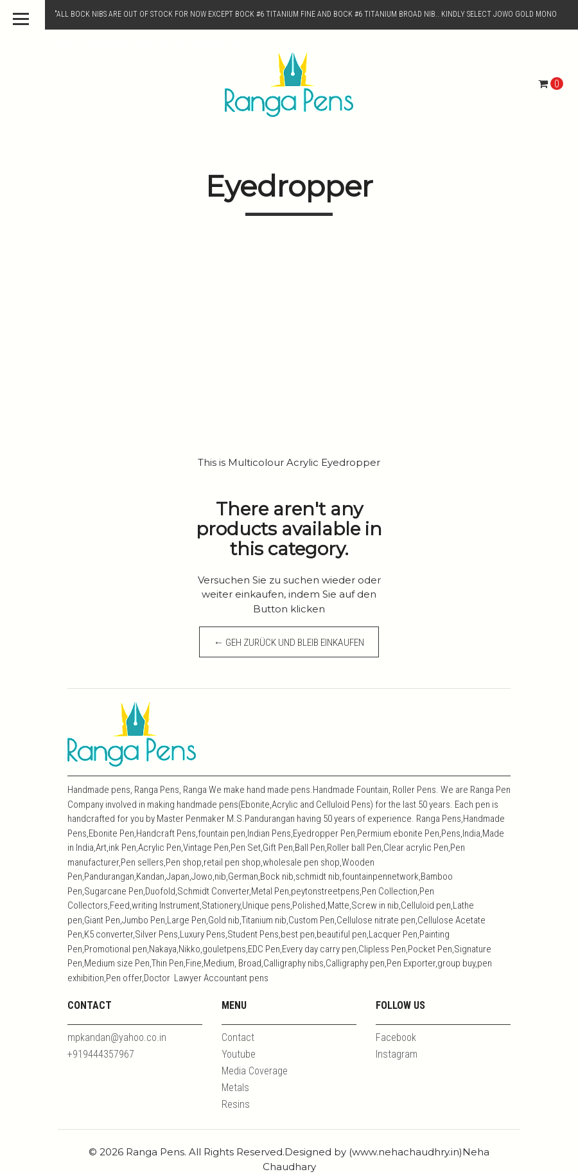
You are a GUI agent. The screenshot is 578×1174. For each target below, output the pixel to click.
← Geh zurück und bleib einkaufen (289, 646)
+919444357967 (100, 1054)
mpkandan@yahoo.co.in (116, 1037)
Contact (238, 1037)
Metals (235, 1087)
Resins (236, 1104)
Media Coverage (255, 1071)
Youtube (239, 1054)
